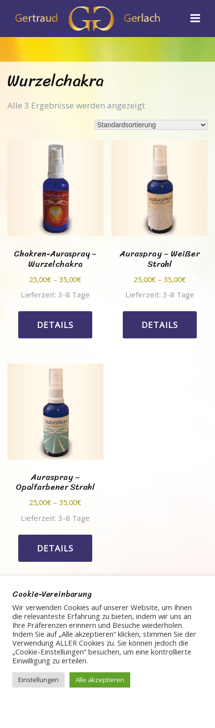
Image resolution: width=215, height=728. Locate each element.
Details (55, 324)
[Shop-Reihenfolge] (151, 125)
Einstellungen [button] (38, 679)
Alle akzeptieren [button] (99, 679)
